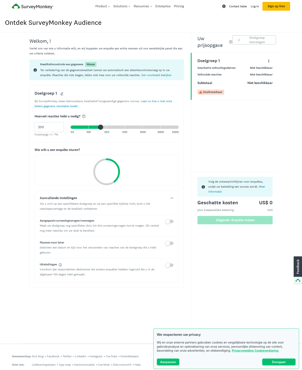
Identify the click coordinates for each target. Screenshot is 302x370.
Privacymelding (243, 350)
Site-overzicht (122, 364)
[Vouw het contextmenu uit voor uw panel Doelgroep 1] (269, 60)
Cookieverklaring (266, 350)
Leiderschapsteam (44, 364)
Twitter (67, 356)
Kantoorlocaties (84, 364)
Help (138, 364)
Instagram (96, 356)
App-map (65, 364)
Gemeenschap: (21, 356)
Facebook (53, 356)
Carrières (104, 364)
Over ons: (18, 365)
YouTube (111, 356)
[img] (83, 116)
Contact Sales (238, 6)
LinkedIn (80, 356)
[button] (156, 75)
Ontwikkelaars (129, 356)
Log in (255, 6)
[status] (106, 69)
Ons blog (38, 356)
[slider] (100, 127)
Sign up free (276, 6)
